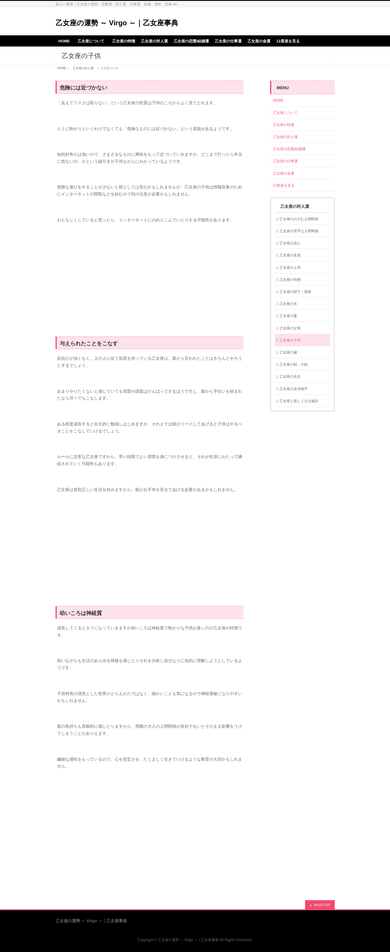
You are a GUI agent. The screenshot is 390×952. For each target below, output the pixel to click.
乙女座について (287, 113)
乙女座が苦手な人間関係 (298, 231)
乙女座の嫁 (288, 352)
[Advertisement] (150, 283)
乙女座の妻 (288, 316)
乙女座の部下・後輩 (295, 292)
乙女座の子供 (290, 340)
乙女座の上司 (290, 268)
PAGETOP (322, 905)
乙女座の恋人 (290, 243)
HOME (61, 68)
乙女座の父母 (290, 328)
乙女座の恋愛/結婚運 (289, 149)
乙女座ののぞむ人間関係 (298, 219)
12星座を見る (283, 185)
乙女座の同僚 (290, 280)
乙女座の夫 (288, 304)
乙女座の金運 (283, 173)
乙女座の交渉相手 (293, 389)
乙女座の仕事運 (285, 161)
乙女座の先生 (290, 376)
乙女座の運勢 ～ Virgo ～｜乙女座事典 (117, 23)
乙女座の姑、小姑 (293, 364)
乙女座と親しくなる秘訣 (298, 401)
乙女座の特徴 (283, 125)
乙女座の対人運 (83, 68)
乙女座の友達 (290, 255)
